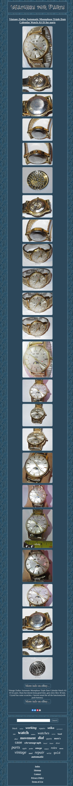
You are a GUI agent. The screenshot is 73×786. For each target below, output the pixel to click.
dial (41, 738)
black (14, 728)
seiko (51, 728)
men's (57, 738)
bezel (45, 743)
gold (57, 753)
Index (37, 766)
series (53, 734)
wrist (49, 753)
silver (16, 739)
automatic (37, 756)
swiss (21, 729)
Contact (37, 774)
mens (61, 748)
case (18, 742)
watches (43, 733)
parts (16, 747)
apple (24, 748)
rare (14, 734)
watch (23, 732)
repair (39, 752)
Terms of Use (37, 782)
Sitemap (37, 770)
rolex (54, 747)
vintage (20, 752)
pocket (31, 748)
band (60, 734)
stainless (33, 734)
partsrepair (60, 729)
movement (28, 738)
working (31, 728)
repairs (42, 728)
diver (58, 743)
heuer (51, 743)
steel (30, 753)
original (46, 749)
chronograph (32, 743)
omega (38, 748)
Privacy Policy (37, 778)
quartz (49, 738)
